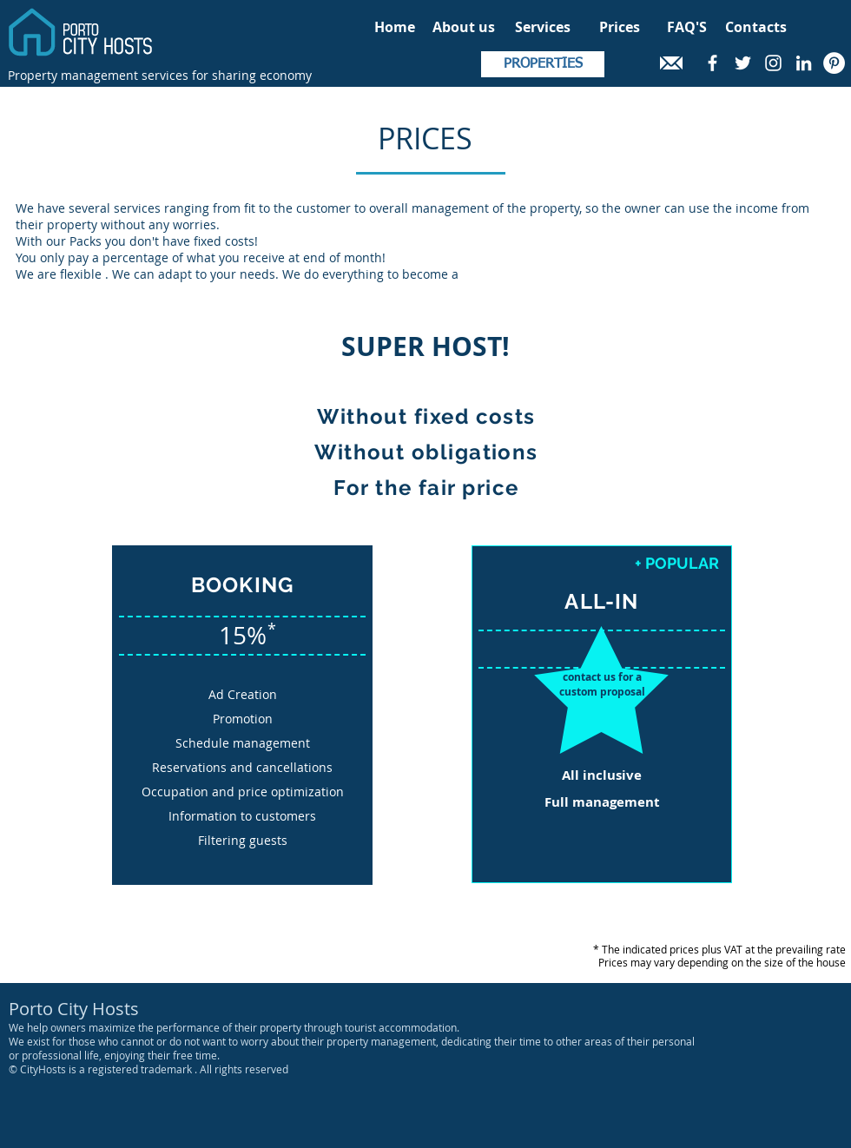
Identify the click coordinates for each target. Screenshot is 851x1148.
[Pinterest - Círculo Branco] (834, 63)
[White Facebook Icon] (712, 63)
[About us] (463, 27)
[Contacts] (755, 27)
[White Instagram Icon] (773, 63)
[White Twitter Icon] (743, 63)
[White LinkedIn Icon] (804, 63)
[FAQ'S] (687, 27)
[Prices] (620, 27)
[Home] (394, 27)
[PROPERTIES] (542, 64)
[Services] (543, 27)
